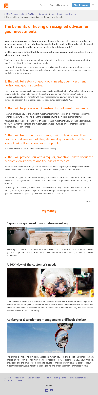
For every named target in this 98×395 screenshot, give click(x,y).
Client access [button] (81, 5)
